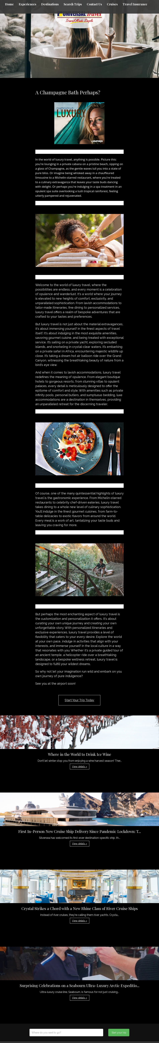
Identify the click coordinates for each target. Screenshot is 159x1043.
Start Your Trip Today (79, 700)
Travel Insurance (135, 4)
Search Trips (73, 4)
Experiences (27, 4)
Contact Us (94, 4)
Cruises (112, 4)
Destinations (50, 4)
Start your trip (119, 1032)
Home (9, 4)
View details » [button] (79, 766)
